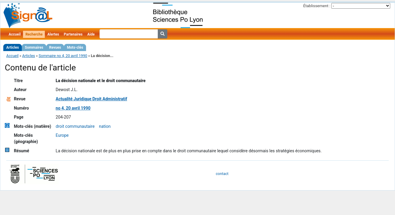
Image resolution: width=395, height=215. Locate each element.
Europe (62, 135)
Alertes (53, 34)
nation (105, 126)
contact (222, 173)
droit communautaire (75, 126)
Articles (12, 47)
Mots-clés (75, 47)
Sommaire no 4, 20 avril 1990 (63, 55)
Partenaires (73, 34)
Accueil (15, 34)
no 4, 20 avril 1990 (73, 108)
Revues (55, 47)
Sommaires (34, 47)
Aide (90, 34)
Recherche (33, 34)
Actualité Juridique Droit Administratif (91, 98)
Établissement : (316, 6)
